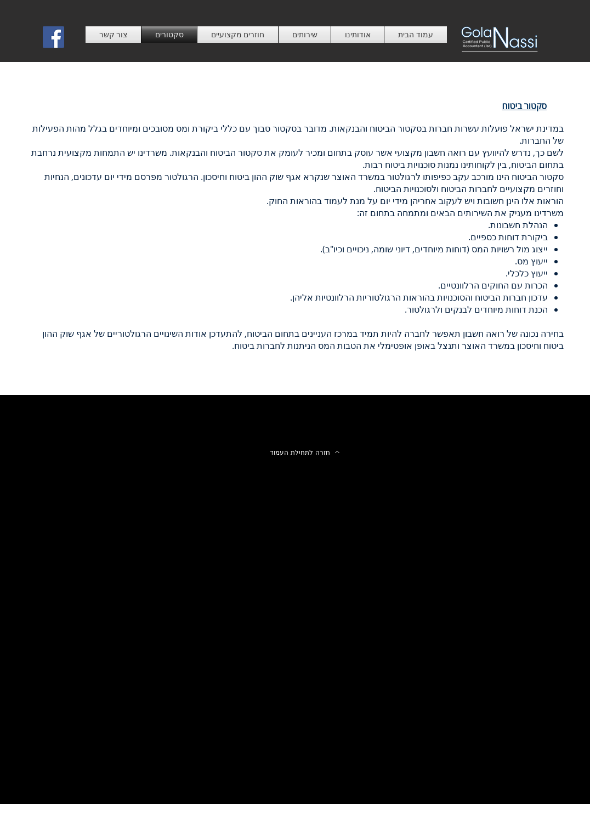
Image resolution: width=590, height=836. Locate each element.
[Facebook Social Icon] (53, 37)
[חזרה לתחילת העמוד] (305, 452)
